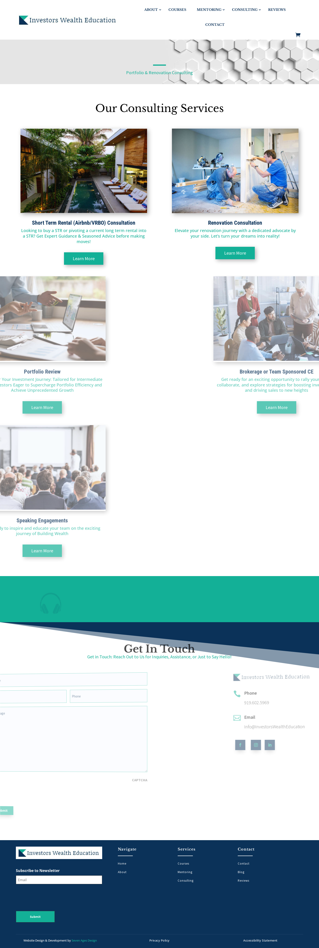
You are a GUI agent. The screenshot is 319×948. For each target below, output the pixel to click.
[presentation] (16, 784)
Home (122, 864)
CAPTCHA (81, 776)
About (151, 10)
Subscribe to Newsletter (38, 870)
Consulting (245, 10)
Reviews (277, 10)
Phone (284, 684)
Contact (215, 25)
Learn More (58, 258)
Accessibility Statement (260, 940)
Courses (177, 10)
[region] (159, 599)
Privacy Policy (159, 940)
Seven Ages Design (84, 940)
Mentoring (209, 10)
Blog (241, 872)
